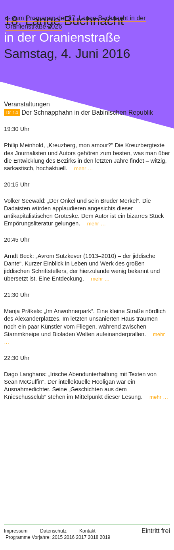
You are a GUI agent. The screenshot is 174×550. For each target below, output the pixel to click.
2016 (69, 537)
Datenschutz (53, 531)
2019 (105, 537)
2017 (81, 537)
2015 (57, 537)
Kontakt (87, 531)
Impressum (15, 531)
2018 (93, 537)
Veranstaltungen (27, 104)
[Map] (87, 459)
